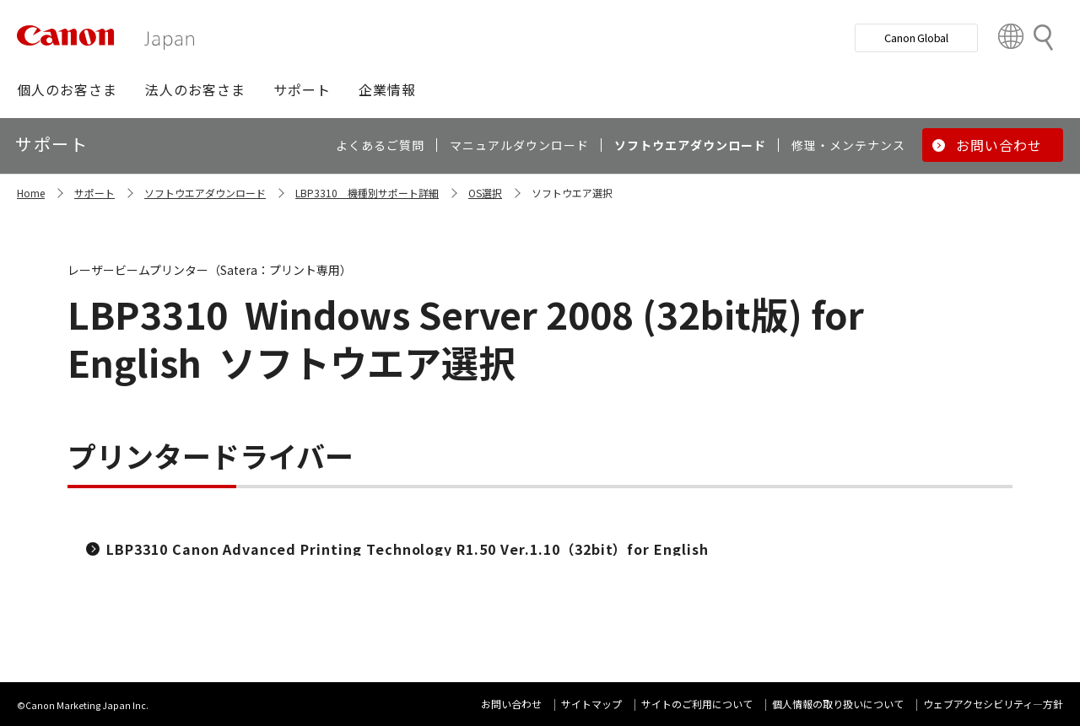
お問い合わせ (511, 703)
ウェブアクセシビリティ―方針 (993, 703)
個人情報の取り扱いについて (838, 703)
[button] (67, 89)
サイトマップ (591, 703)
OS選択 (485, 193)
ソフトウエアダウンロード (205, 193)
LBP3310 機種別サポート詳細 (367, 193)
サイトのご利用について (697, 703)
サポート (94, 193)
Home (31, 193)
